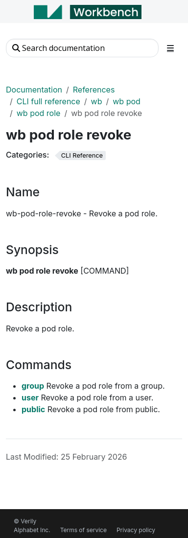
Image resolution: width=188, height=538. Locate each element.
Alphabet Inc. (32, 530)
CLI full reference (48, 101)
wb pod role (39, 113)
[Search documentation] (82, 48)
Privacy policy (136, 530)
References (94, 89)
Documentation (34, 89)
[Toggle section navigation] (170, 48)
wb (96, 101)
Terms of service (83, 530)
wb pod (127, 101)
